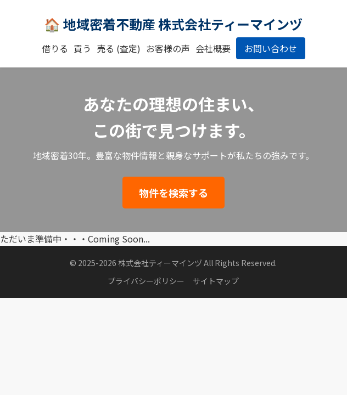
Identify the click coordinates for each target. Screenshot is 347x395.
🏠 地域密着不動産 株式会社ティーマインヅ (173, 23)
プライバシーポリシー (146, 280)
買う (82, 48)
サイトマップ (216, 280)
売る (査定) (119, 48)
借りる (55, 48)
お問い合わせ (270, 48)
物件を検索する (173, 192)
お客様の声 (168, 48)
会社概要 (213, 48)
